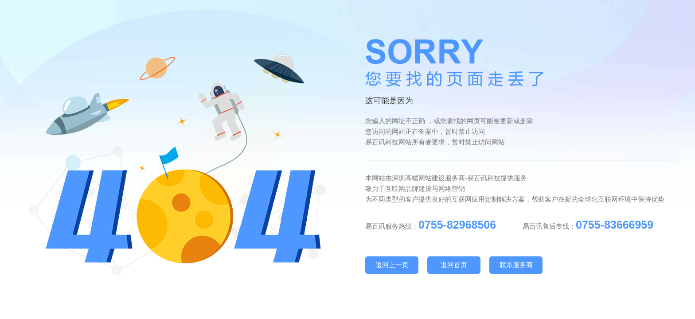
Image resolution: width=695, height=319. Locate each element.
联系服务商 (516, 264)
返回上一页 (392, 264)
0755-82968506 (457, 224)
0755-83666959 (614, 224)
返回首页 (454, 264)
